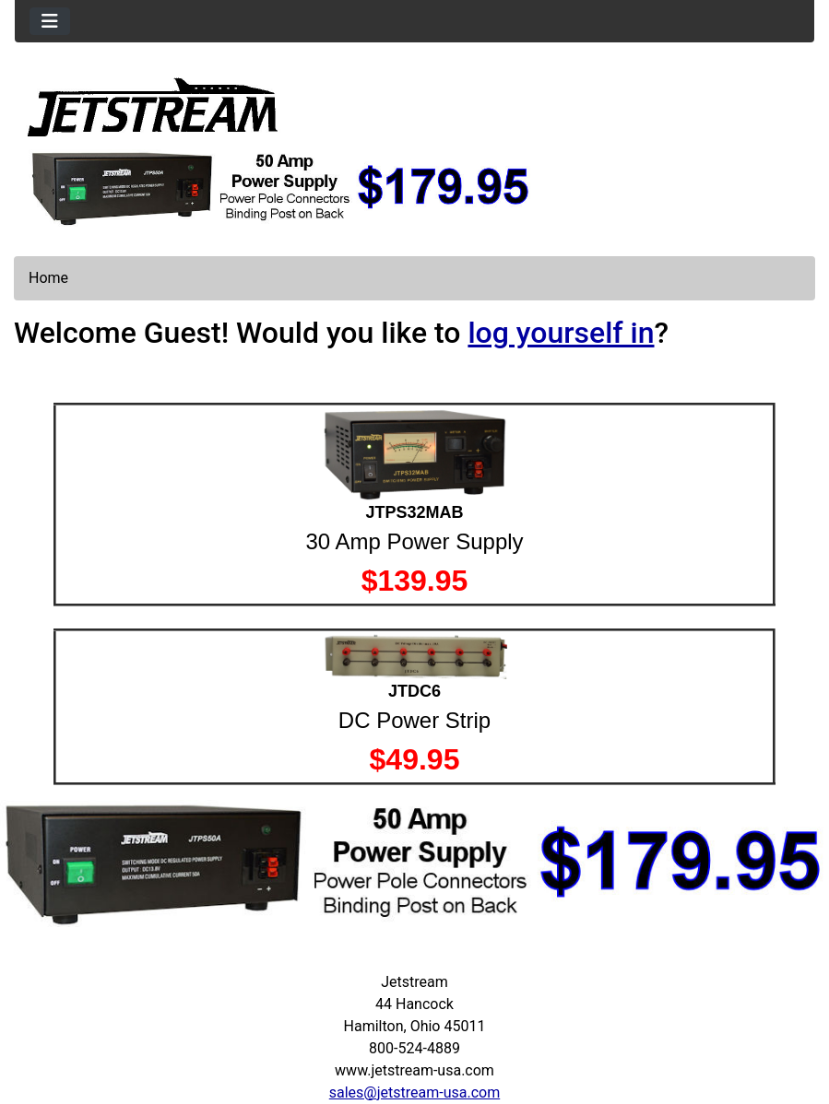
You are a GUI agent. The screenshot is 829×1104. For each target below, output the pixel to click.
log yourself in (561, 332)
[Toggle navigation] (50, 21)
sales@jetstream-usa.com (414, 1092)
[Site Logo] (153, 106)
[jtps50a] (281, 186)
